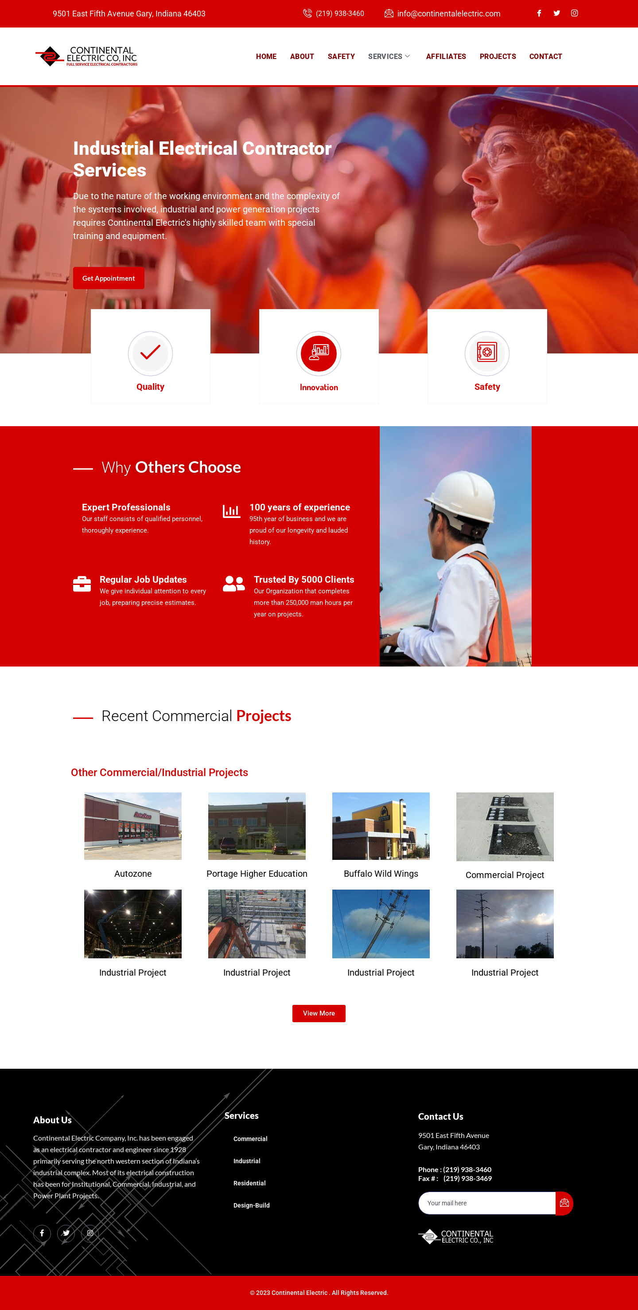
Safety (341, 56)
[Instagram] (577, 13)
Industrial (247, 1160)
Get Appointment (110, 306)
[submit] (564, 1203)
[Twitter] (560, 13)
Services (389, 56)
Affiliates (446, 56)
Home (266, 56)
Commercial (250, 1138)
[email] (487, 1202)
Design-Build (251, 1204)
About (302, 56)
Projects (498, 56)
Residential (249, 1182)
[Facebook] (542, 13)
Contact (546, 56)
